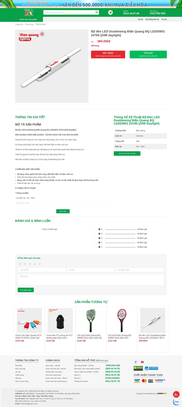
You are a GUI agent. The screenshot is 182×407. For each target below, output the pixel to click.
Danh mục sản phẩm (28, 19)
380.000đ (103, 41)
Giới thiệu (18, 365)
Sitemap (18, 378)
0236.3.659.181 (24, 401)
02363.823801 (112, 378)
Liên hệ (17, 372)
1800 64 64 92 (112, 369)
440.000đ (143, 341)
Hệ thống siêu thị (152, 19)
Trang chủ (19, 24)
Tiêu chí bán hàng (21, 381)
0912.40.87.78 (112, 381)
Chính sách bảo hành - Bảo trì (56, 378)
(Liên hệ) (20, 341)
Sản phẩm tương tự (91, 302)
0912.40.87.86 (112, 375)
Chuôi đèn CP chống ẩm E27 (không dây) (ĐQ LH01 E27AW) (59, 337)
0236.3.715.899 (40, 401)
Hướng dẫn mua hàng (54, 372)
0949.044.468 (113, 365)
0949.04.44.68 (112, 372)
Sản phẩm (158, 12)
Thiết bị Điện (41, 24)
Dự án (140, 19)
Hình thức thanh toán (53, 375)
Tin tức (164, 19)
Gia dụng (29, 24)
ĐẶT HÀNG (108, 54)
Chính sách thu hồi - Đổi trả (56, 369)
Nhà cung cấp (20, 369)
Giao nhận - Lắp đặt (53, 365)
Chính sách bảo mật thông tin (56, 381)
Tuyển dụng (19, 375)
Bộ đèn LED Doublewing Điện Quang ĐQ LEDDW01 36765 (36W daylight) (152, 337)
